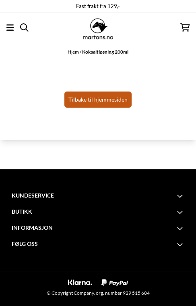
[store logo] (98, 27)
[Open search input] (24, 27)
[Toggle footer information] (181, 196)
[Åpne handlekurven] (185, 27)
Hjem (74, 52)
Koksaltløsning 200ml (105, 52)
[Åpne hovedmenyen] (10, 27)
